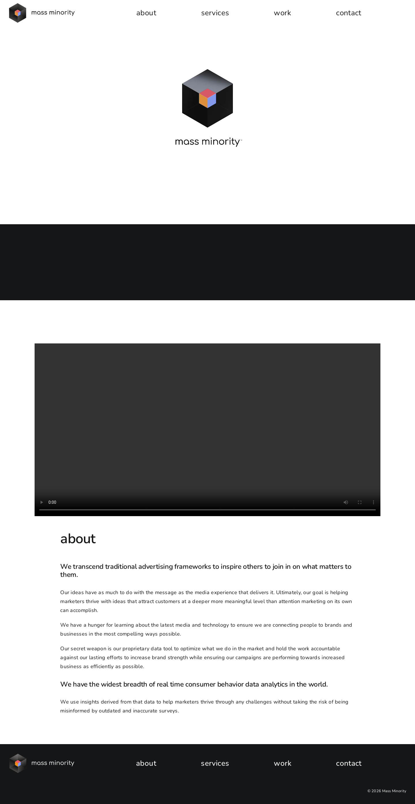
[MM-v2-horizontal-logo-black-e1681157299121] (42, 5)
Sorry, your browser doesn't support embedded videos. (207, 111)
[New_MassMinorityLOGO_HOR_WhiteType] (42, 756)
